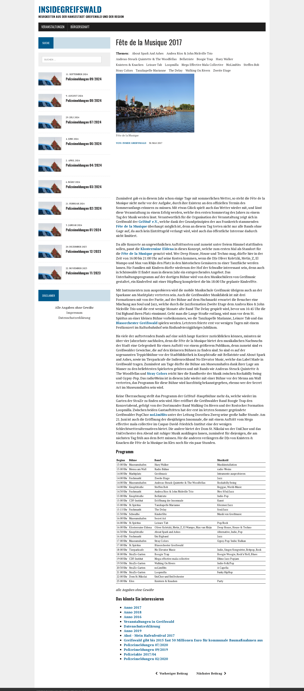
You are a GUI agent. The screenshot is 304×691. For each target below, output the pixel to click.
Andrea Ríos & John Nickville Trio (189, 53)
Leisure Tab (123, 65)
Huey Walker (224, 59)
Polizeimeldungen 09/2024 (82, 79)
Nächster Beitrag (212, 669)
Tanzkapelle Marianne (130, 70)
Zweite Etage (201, 70)
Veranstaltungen (50, 26)
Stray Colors (239, 65)
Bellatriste (186, 59)
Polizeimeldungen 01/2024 (81, 230)
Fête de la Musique (131, 249)
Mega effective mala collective (171, 65)
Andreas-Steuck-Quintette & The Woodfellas (145, 59)
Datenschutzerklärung (73, 318)
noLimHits (202, 65)
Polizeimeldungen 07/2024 (82, 122)
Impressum (73, 313)
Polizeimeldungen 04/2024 (82, 165)
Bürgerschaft (78, 26)
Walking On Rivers (177, 70)
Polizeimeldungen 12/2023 (81, 251)
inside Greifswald (134, 143)
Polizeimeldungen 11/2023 (81, 273)
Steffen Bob (220, 65)
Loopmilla (141, 65)
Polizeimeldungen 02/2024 (82, 208)
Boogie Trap (204, 59)
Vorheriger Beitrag (172, 669)
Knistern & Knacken (249, 59)
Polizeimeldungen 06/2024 (82, 144)
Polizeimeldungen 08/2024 (82, 101)
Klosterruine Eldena (156, 244)
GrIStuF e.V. (131, 221)
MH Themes (84, 687)
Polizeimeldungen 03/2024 (82, 187)
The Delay (155, 70)
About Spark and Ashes (147, 53)
